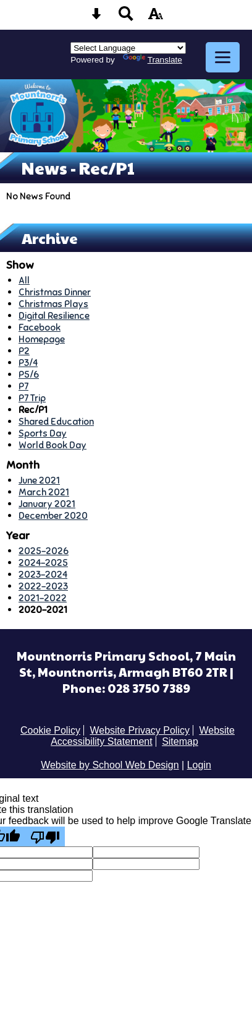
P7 (23, 386)
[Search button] (126, 17)
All (24, 280)
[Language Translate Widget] (128, 48)
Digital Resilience (54, 315)
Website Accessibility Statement (143, 736)
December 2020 (53, 515)
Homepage (42, 339)
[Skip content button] (96, 17)
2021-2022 (43, 598)
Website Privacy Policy (140, 730)
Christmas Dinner (55, 292)
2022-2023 (43, 586)
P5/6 (29, 374)
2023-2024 (43, 574)
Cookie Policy (50, 730)
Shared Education (56, 421)
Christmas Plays (53, 304)
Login (199, 765)
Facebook (40, 327)
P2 (24, 351)
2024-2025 (43, 562)
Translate (152, 59)
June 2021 (39, 480)
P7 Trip (32, 398)
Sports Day (43, 433)
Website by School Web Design (110, 765)
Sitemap (180, 741)
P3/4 (28, 362)
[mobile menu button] (223, 57)
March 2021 (44, 492)
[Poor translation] (45, 836)
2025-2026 (44, 551)
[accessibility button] (155, 17)
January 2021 (47, 504)
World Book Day (52, 445)
